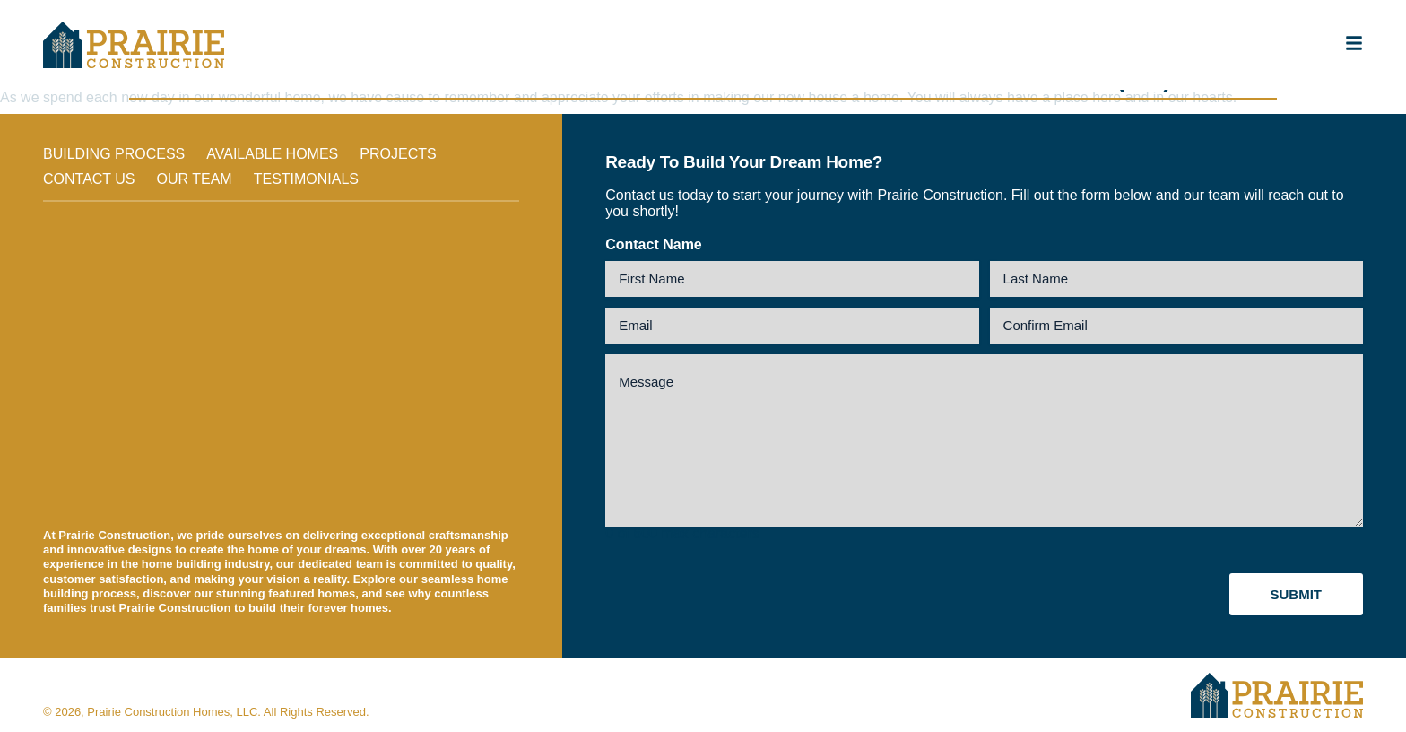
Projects (398, 153)
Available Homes (272, 153)
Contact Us (89, 179)
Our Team (194, 179)
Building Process (114, 153)
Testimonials (306, 179)
